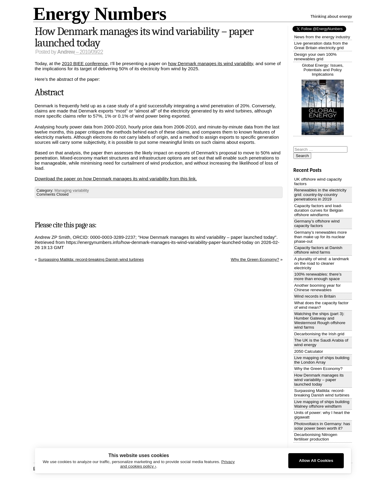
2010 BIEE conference (85, 63)
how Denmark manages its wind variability (210, 63)
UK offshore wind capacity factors (318, 181)
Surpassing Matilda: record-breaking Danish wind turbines (91, 259)
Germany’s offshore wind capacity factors (317, 223)
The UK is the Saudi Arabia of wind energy (321, 342)
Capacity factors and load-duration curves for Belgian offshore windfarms (318, 210)
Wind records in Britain (315, 296)
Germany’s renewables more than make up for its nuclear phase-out (320, 237)
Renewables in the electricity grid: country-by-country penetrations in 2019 (320, 194)
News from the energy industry (322, 37)
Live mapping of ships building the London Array (321, 360)
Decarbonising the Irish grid (319, 334)
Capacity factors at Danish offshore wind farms (318, 249)
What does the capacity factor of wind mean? (321, 305)
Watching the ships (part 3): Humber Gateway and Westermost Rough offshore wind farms (319, 320)
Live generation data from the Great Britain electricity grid (321, 45)
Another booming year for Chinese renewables (317, 287)
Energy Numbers (99, 13)
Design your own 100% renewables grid (315, 56)
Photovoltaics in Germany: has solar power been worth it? (322, 426)
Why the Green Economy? (255, 259)
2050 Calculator (308, 351)
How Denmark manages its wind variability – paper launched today (144, 37)
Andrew (66, 52)
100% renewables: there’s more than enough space (317, 276)
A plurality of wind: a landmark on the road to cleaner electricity (321, 263)
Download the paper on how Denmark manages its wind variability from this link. (116, 178)
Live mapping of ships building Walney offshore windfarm (321, 404)
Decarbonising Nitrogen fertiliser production (315, 436)
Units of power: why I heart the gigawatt (322, 414)
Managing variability (72, 190)
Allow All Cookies (316, 460)
